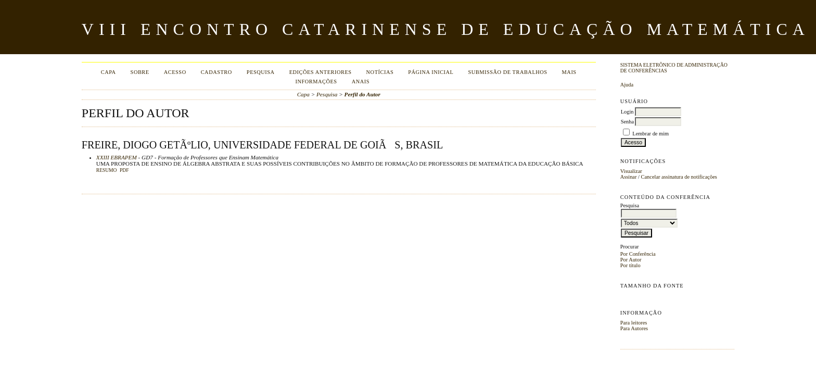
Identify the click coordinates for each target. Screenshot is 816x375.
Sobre (140, 72)
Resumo (106, 170)
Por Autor (631, 259)
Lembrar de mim (650, 133)
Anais (360, 81)
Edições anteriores (320, 72)
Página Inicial (430, 72)
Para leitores (633, 323)
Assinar (628, 177)
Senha (627, 121)
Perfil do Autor (362, 94)
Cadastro (216, 72)
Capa (108, 72)
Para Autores (634, 328)
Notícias (380, 72)
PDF (124, 170)
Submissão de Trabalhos (507, 72)
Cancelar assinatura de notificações (679, 177)
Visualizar (631, 171)
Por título (630, 265)
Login (627, 112)
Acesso (175, 72)
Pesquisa (261, 72)
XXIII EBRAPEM (116, 157)
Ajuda (626, 85)
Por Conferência (638, 254)
